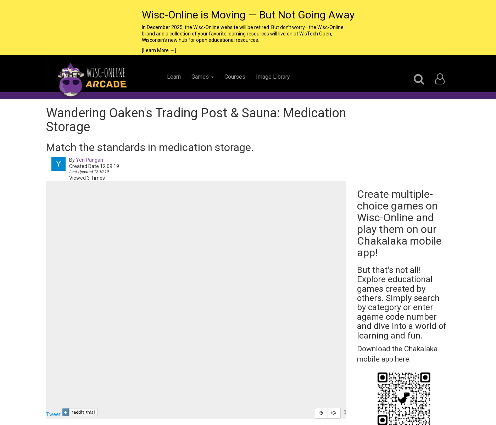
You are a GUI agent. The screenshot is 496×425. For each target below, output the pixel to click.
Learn (174, 76)
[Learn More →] (159, 50)
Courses (234, 76)
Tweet (53, 414)
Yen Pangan (89, 160)
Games (202, 76)
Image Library (273, 76)
